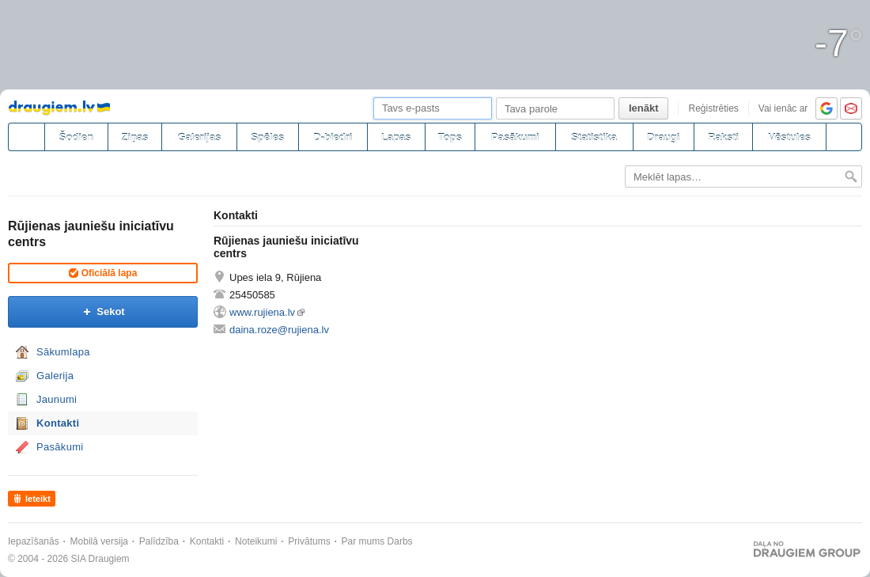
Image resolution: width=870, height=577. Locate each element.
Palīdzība (159, 541)
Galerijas (199, 137)
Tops (450, 137)
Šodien (76, 137)
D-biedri (332, 137)
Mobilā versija (99, 541)
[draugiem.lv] (26, 137)
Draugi (663, 137)
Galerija (55, 376)
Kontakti (57, 423)
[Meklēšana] (844, 137)
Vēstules (789, 137)
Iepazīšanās (33, 541)
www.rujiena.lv (262, 312)
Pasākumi (515, 137)
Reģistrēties (713, 108)
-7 (839, 44)
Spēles (267, 137)
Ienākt (644, 108)
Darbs (400, 541)
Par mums (363, 541)
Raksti (723, 137)
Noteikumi (256, 541)
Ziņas (135, 137)
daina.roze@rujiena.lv (279, 330)
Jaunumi (56, 399)
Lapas (396, 137)
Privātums (309, 541)
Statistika (594, 137)
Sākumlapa (63, 352)
